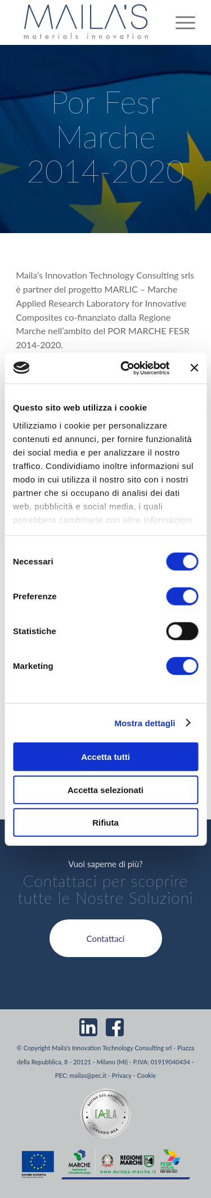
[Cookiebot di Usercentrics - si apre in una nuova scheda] (125, 368)
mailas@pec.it (88, 1075)
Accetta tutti (105, 757)
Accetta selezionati (105, 789)
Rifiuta (105, 822)
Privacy (122, 1075)
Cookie (146, 1075)
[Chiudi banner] (194, 368)
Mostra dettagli (144, 722)
